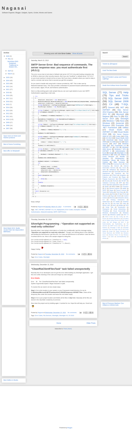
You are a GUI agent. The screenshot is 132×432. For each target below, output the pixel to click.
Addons (123, 155)
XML (127, 192)
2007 (8, 128)
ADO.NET (125, 185)
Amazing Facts (117, 164)
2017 (8, 98)
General (111, 107)
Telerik (104, 192)
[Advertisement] (66, 31)
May (9, 59)
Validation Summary (109, 183)
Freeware (125, 186)
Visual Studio (115, 130)
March (10, 74)
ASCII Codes (109, 216)
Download (110, 140)
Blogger (69, 427)
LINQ (124, 203)
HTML (126, 136)
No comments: (71, 254)
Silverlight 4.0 (63, 315)
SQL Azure (122, 168)
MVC (114, 205)
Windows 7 (111, 121)
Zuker (112, 236)
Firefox (122, 160)
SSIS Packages (123, 179)
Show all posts (77, 53)
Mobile (121, 205)
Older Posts (91, 323)
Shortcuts (115, 181)
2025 (8, 77)
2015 (8, 104)
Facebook (118, 173)
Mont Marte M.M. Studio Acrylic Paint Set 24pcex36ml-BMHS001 (14, 230)
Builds (107, 186)
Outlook (105, 162)
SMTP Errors (62, 212)
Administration (120, 151)
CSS (117, 147)
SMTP (55, 212)
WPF (120, 183)
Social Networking (120, 209)
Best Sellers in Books (11, 380)
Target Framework (121, 231)
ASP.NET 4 (107, 151)
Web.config (106, 164)
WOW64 (118, 233)
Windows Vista (107, 171)
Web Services (119, 162)
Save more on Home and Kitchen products (12, 137)
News (122, 121)
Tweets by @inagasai (110, 64)
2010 (8, 119)
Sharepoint (106, 209)
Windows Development (110, 213)
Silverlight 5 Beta (115, 227)
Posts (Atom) (67, 329)
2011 (8, 116)
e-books (107, 194)
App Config (119, 216)
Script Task (109, 207)
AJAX (115, 155)
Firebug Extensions (118, 200)
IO (105, 188)
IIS (120, 142)
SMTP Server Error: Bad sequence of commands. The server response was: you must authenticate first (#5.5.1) (61, 67)
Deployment (60, 209)
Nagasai (106, 116)
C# (55, 209)
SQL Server (109, 92)
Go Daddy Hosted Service (111, 220)
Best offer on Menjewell (11, 151)
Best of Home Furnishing (12, 144)
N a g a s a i (14, 8)
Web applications (114, 185)
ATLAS (124, 194)
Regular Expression (109, 179)
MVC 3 (123, 222)
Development (119, 158)
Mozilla (122, 156)
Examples (77, 209)
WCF (115, 144)
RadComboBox (107, 224)
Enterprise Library (109, 160)
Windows (106, 123)
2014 (8, 107)
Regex (124, 177)
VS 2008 (113, 142)
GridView (125, 201)
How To (117, 116)
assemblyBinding (121, 236)
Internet (116, 166)
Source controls (121, 190)
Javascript (120, 123)
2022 (8, 86)
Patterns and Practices (110, 177)
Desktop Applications (114, 218)
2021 (8, 89)
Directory (112, 198)
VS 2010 (71, 315)
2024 (8, 80)
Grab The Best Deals (110, 70)
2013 (8, 110)
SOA (122, 225)
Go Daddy (116, 201)
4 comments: (67, 206)
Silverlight (46, 257)
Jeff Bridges (113, 222)
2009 (8, 122)
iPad (113, 194)
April (9, 71)
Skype (111, 190)
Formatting (125, 218)
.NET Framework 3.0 (118, 145)
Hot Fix (107, 203)
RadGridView (118, 224)
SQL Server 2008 (118, 101)
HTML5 (114, 175)
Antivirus (105, 196)
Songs (111, 231)
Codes (118, 136)
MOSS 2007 (106, 205)
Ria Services (47, 315)
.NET (36, 209)
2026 (8, 56)
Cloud (116, 171)
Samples (105, 158)
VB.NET (123, 181)
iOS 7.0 (126, 215)
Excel (104, 153)
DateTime (123, 171)
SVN (127, 205)
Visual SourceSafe (119, 211)
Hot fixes (116, 203)
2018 (8, 95)
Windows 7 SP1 (120, 149)
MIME (124, 188)
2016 (8, 101)
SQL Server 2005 (118, 98)
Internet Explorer (114, 188)
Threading (106, 211)
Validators (123, 169)
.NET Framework (110, 128)
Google (111, 153)
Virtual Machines (107, 233)
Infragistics (123, 175)
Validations (112, 169)
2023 (8, 83)
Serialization (121, 207)
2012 (8, 113)
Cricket (119, 196)
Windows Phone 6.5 (115, 234)
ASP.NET (41, 209)
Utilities (125, 128)
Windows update (115, 215)
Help (125, 92)
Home (58, 323)
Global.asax (106, 201)
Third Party (119, 192)
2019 (8, 92)
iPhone (104, 238)
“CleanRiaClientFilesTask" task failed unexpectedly (60, 268)
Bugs (112, 196)
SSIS (104, 169)
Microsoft (120, 114)
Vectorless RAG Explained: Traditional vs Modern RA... (12, 64)
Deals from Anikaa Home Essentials (115, 85)
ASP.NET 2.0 (108, 132)
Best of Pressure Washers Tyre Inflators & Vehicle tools (113, 304)
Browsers (106, 125)
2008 (8, 125)
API (118, 194)
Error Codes (69, 209)
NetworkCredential (47, 212)
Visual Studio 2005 (122, 138)
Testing (111, 192)
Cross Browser (108, 156)
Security (107, 181)
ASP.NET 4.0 (49, 209)
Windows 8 (106, 155)
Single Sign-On (118, 229)
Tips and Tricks (118, 95)
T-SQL (124, 104)
